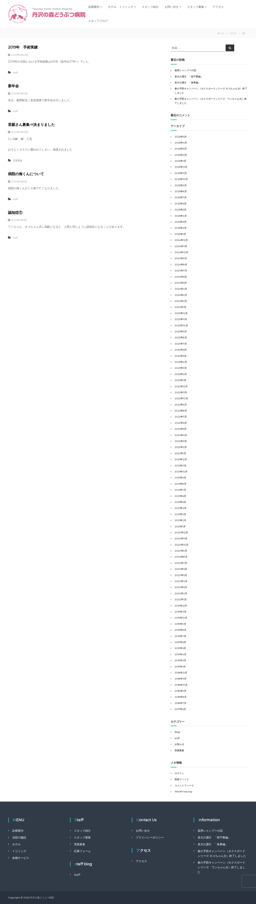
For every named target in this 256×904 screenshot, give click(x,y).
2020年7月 (181, 562)
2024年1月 (180, 306)
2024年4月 (181, 288)
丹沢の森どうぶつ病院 (42, 897)
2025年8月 (181, 191)
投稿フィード (182, 779)
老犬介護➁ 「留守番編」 (189, 76)
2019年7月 (180, 636)
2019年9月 (180, 623)
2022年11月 (181, 392)
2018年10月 (181, 684)
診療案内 (93, 7)
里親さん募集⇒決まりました (31, 124)
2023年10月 (181, 325)
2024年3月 (181, 294)
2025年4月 (181, 215)
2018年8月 (181, 696)
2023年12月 (181, 313)
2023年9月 (181, 331)
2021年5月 (180, 502)
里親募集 (17, 160)
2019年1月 (180, 666)
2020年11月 (181, 538)
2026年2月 (181, 154)
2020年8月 (181, 556)
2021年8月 (180, 483)
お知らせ (179, 744)
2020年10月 (181, 544)
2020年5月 (181, 575)
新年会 (13, 86)
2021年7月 (180, 489)
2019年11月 (180, 611)
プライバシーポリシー (150, 837)
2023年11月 (181, 319)
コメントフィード (184, 785)
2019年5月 (180, 648)
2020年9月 (181, 550)
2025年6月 (181, 203)
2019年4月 (180, 654)
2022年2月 (181, 447)
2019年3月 (180, 660)
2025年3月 (181, 221)
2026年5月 (181, 136)
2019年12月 (181, 605)
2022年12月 (181, 386)
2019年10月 (181, 617)
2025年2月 (181, 227)
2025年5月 (180, 209)
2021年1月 (180, 526)
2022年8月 (181, 410)
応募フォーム (82, 851)
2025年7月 (181, 197)
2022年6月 (181, 422)
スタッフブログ (98, 21)
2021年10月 (181, 471)
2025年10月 (181, 179)
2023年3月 (181, 367)
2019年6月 (180, 642)
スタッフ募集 (195, 7)
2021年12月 (181, 459)
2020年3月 (181, 587)
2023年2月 (181, 374)
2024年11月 (181, 246)
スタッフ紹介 (150, 7)
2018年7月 (180, 703)
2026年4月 (181, 142)
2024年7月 (181, 270)
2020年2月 (181, 593)
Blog (177, 731)
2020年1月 (181, 599)
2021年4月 (180, 508)
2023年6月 (181, 349)
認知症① (15, 212)
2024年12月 (181, 240)
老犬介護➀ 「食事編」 (188, 82)
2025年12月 (181, 166)
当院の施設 (19, 837)
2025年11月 (181, 173)
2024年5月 (181, 282)
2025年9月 (181, 185)
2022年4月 (181, 435)
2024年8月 (181, 264)
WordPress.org (183, 791)
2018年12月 (181, 672)
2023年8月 (181, 337)
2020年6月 (181, 568)
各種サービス (20, 858)
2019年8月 (180, 629)
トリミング (19, 851)
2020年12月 (181, 532)
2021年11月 (180, 465)
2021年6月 (180, 496)
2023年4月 (181, 361)
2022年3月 (181, 441)
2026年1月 (180, 160)
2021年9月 (180, 477)
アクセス (218, 7)
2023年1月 (180, 380)
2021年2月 (180, 520)
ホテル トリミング (120, 7)
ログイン (179, 773)
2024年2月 (181, 300)
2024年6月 (181, 276)
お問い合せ (172, 7)
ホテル (16, 844)
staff (15, 72)
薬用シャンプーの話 (185, 70)
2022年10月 (181, 398)
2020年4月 (181, 581)
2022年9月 (181, 404)
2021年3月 (180, 514)
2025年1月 (180, 234)
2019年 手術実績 (23, 47)
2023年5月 (181, 355)
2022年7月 (181, 416)
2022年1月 (180, 453)
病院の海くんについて (26, 174)
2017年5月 (180, 709)
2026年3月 (181, 148)
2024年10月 (181, 252)
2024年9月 (181, 258)
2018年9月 (180, 690)
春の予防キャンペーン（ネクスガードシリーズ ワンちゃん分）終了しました (221, 867)
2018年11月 (181, 678)
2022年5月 (181, 428)
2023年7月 (181, 343)
